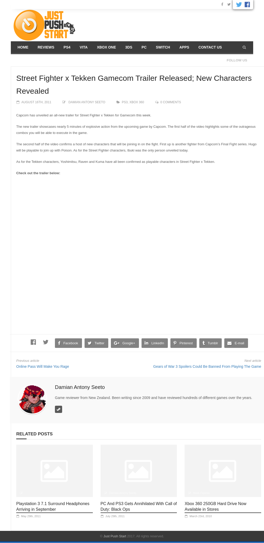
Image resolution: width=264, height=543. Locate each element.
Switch (163, 47)
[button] (244, 47)
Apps (184, 47)
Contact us (210, 47)
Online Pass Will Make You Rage (42, 366)
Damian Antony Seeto (87, 102)
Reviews (46, 47)
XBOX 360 (136, 102)
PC (144, 47)
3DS (128, 47)
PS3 (125, 102)
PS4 (67, 47)
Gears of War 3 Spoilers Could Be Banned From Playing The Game (207, 366)
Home (23, 47)
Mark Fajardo (201, 492)
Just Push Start (114, 536)
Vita (84, 47)
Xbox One (106, 47)
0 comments (170, 102)
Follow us (237, 60)
